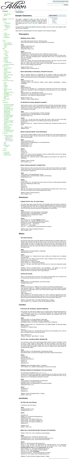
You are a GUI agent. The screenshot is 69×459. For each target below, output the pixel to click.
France (5, 82)
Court (5, 148)
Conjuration (6, 57)
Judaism (5, 45)
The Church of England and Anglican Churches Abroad (8, 122)
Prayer (5, 47)
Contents (5, 11)
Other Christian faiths (8, 44)
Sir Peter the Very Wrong (29, 402)
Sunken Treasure (7, 77)
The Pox (5, 69)
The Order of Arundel (8, 124)
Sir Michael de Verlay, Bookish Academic (34, 102)
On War (4, 100)
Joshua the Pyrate (26, 273)
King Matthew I (7, 37)
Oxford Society (5, 65)
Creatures (6, 78)
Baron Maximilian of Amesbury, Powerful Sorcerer (37, 71)
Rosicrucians (6, 126)
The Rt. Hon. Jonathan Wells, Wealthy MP (34, 339)
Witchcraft (6, 61)
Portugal (5, 85)
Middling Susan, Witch (28, 38)
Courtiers (54, 21)
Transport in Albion (8, 68)
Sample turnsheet (7, 154)
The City (5, 70)
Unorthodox (54, 22)
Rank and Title (7, 145)
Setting (5, 33)
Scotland (6, 86)
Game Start (5, 133)
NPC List (6, 29)
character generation (32, 23)
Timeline (5, 36)
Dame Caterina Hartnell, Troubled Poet (33, 165)
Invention (6, 59)
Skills (5, 142)
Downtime (5, 150)
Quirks (5, 143)
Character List (7, 25)
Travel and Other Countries (8, 80)
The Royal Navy (7, 107)
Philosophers (55, 18)
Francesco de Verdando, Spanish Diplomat (34, 308)
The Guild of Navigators (9, 115)
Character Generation (8, 135)
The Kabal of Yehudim (8, 131)
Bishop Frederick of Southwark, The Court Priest (36, 370)
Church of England (8, 42)
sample (19, 10)
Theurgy (5, 53)
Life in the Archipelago (8, 74)
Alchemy (5, 58)
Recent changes (60, 1)
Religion (4, 40)
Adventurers (54, 19)
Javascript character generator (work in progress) (9, 139)
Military (53, 20)
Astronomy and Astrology (9, 64)
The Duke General (26, 237)
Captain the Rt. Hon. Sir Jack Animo (32, 201)
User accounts (7, 152)
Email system (6, 153)
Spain (5, 83)
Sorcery (5, 50)
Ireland (5, 88)
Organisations (5, 102)
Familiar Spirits (8, 62)
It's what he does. (42, 373)
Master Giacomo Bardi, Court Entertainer (34, 131)
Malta (5, 97)
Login (66, 1)
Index (54, 1)
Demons (7, 52)
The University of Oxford (9, 130)
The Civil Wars (7, 34)
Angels (6, 55)
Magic (4, 48)
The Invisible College (8, 116)
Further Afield (6, 98)
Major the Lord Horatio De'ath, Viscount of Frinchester (38, 430)
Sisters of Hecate (7, 127)
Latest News (7, 23)
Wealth (6, 146)
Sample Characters (54, 17)
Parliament (6, 76)
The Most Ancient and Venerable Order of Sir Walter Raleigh (8, 110)
